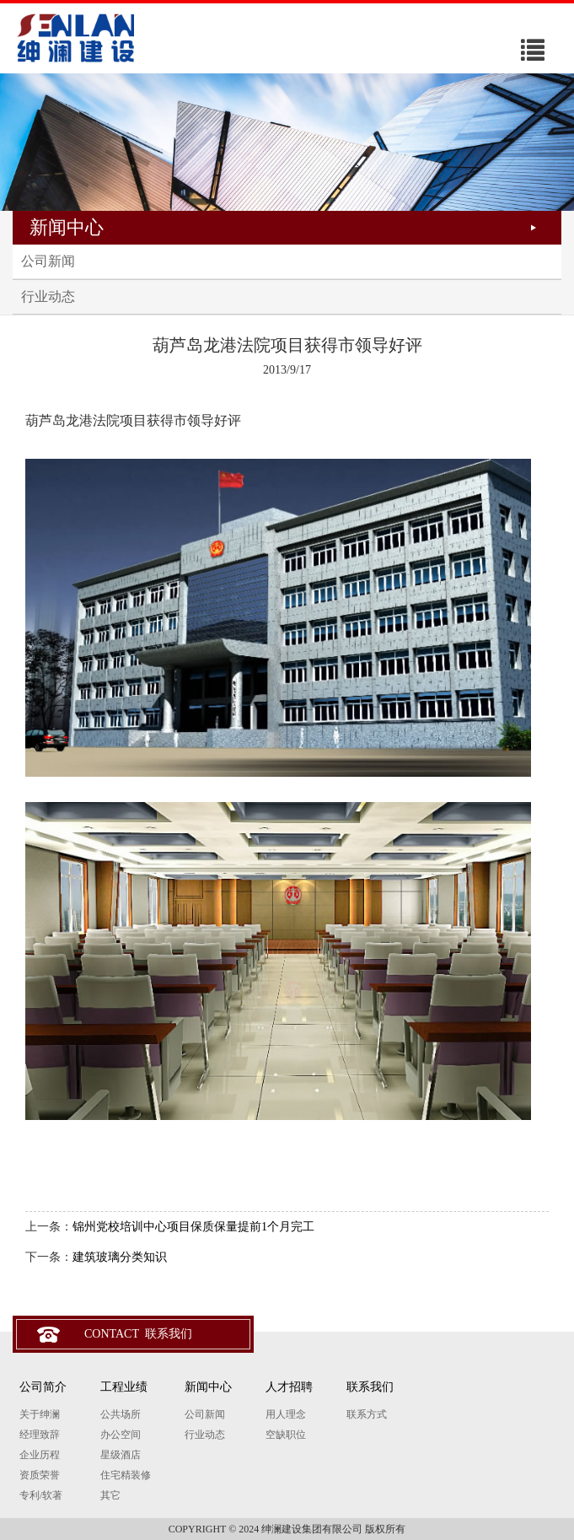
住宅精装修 (125, 1475)
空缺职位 (286, 1434)
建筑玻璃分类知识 (119, 1257)
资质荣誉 (39, 1475)
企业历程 (39, 1455)
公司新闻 (48, 261)
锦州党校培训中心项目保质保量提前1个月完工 (193, 1226)
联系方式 (366, 1414)
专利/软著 (40, 1495)
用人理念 (286, 1414)
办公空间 (120, 1434)
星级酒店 (120, 1455)
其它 (110, 1495)
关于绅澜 (39, 1414)
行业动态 (48, 296)
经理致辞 (39, 1434)
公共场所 (120, 1414)
